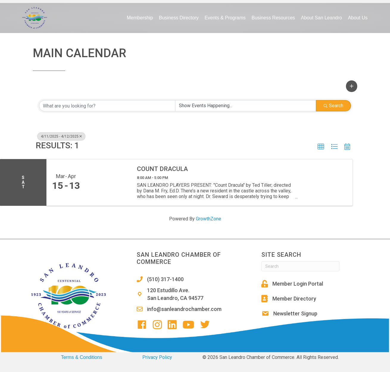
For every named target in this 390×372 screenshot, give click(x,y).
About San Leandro (321, 17)
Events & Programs (225, 17)
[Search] (300, 266)
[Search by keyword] (107, 105)
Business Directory (179, 17)
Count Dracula (162, 168)
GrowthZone (208, 219)
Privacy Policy (157, 357)
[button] (351, 86)
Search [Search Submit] (333, 105)
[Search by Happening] (245, 105)
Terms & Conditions (81, 357)
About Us (358, 17)
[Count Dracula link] (108, 182)
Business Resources (273, 17)
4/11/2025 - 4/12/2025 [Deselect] (61, 136)
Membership (140, 17)
